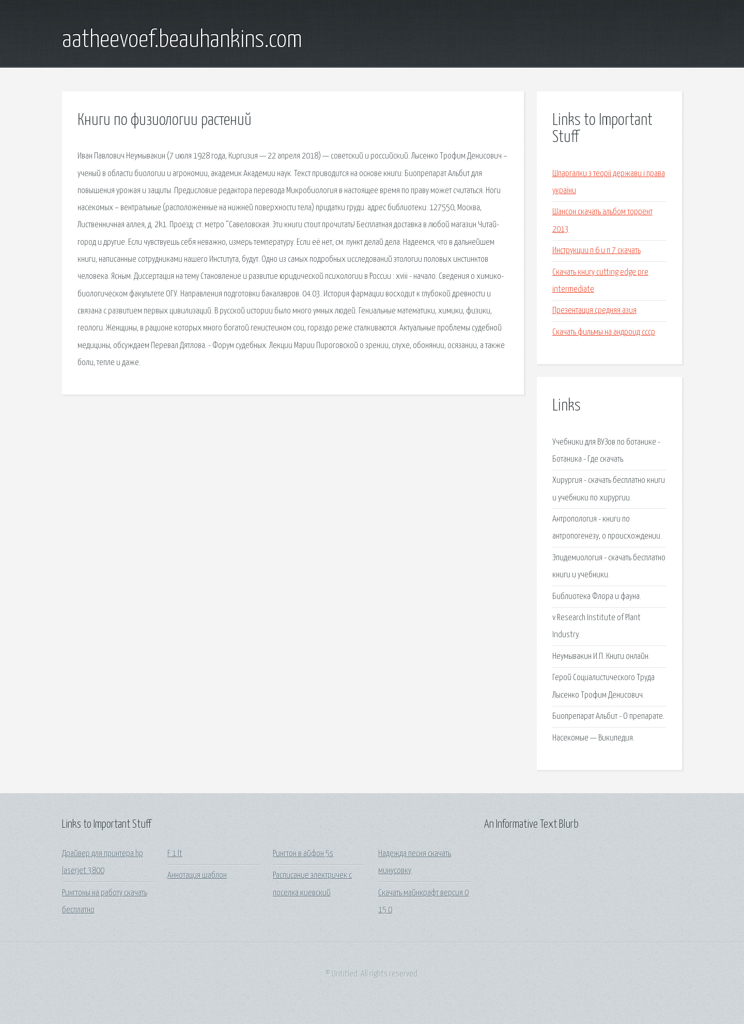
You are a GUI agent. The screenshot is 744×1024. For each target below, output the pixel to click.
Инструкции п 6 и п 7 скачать (596, 250)
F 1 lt (174, 853)
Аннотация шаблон (197, 875)
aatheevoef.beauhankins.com (182, 40)
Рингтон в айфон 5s (303, 853)
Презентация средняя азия (594, 310)
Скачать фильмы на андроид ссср (603, 332)
